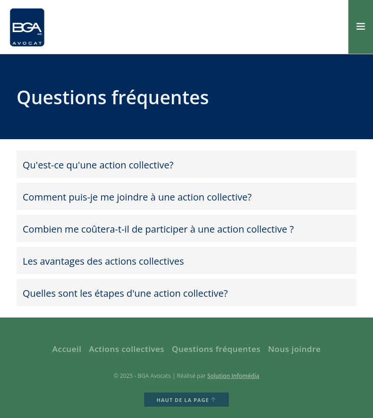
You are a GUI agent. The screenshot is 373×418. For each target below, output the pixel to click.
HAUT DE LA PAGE (187, 399)
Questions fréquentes (216, 348)
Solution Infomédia (233, 376)
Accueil (67, 348)
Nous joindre (294, 348)
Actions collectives (126, 348)
